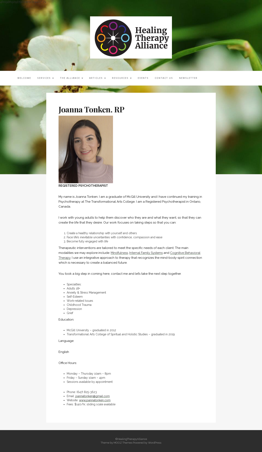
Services (45, 78)
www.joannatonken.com (95, 400)
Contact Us (164, 78)
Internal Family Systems (146, 253)
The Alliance (71, 78)
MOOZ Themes (123, 442)
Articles (97, 78)
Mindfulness (119, 253)
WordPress (154, 442)
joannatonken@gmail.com (92, 396)
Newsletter (188, 78)
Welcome (24, 78)
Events (143, 78)
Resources (122, 78)
